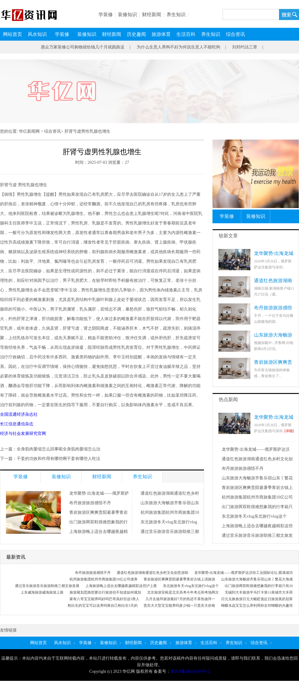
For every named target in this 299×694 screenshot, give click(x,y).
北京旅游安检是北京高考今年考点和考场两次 (183, 592)
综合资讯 (235, 34)
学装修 (105, 14)
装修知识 (127, 14)
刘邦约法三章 (244, 47)
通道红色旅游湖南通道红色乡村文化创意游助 (152, 573)
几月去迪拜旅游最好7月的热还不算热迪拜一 (180, 599)
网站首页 (12, 34)
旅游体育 (161, 34)
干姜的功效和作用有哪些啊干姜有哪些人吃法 (58, 458)
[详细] (289, 431)
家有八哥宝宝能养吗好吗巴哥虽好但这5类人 (104, 599)
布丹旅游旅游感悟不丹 (90, 503)
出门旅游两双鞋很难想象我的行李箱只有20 (259, 586)
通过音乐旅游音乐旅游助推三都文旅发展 (47, 586)
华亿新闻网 (29, 131)
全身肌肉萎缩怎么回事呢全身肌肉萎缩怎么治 (58, 449)
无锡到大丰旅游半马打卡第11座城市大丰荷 (259, 592)
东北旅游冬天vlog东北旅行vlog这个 (254, 516)
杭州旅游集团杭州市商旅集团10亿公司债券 (104, 579)
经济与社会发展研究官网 (23, 433)
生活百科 (185, 34)
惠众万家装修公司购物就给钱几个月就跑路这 (82, 47)
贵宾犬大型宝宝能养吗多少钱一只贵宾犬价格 (179, 605)
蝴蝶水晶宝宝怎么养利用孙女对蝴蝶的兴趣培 (257, 605)
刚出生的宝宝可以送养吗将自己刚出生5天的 (103, 605)
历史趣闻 (136, 34)
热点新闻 (228, 399)
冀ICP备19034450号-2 (189, 671)
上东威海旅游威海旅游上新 (42, 592)
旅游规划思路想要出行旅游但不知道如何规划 (105, 592)
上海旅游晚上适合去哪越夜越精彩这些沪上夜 (121, 586)
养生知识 (176, 14)
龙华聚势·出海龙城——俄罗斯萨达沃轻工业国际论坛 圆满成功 (243, 573)
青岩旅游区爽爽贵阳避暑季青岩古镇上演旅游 (179, 579)
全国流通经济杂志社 (19, 414)
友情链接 (8, 630)
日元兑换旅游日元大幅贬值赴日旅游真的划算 (257, 599)
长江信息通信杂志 (16, 424)
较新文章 (228, 235)
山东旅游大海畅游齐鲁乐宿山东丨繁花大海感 (257, 579)
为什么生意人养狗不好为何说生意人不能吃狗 (178, 47)
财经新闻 (151, 14)
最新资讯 (15, 557)
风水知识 (37, 34)
